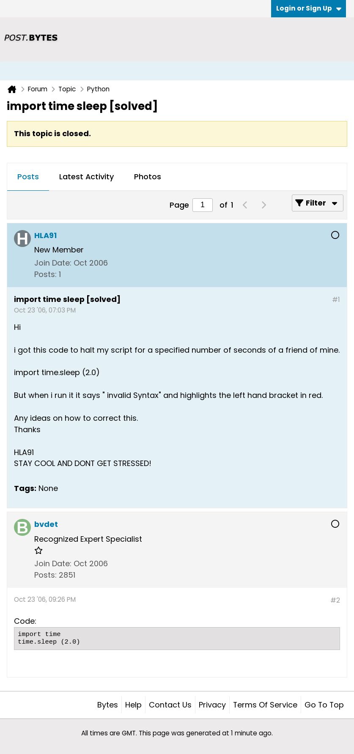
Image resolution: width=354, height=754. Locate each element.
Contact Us (170, 704)
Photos (147, 176)
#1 (336, 299)
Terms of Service (265, 704)
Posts (28, 176)
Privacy (212, 704)
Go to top (324, 704)
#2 (335, 600)
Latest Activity (86, 176)
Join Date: (52, 263)
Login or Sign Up (308, 8)
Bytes (107, 704)
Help (133, 704)
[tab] (28, 177)
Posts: (45, 274)
